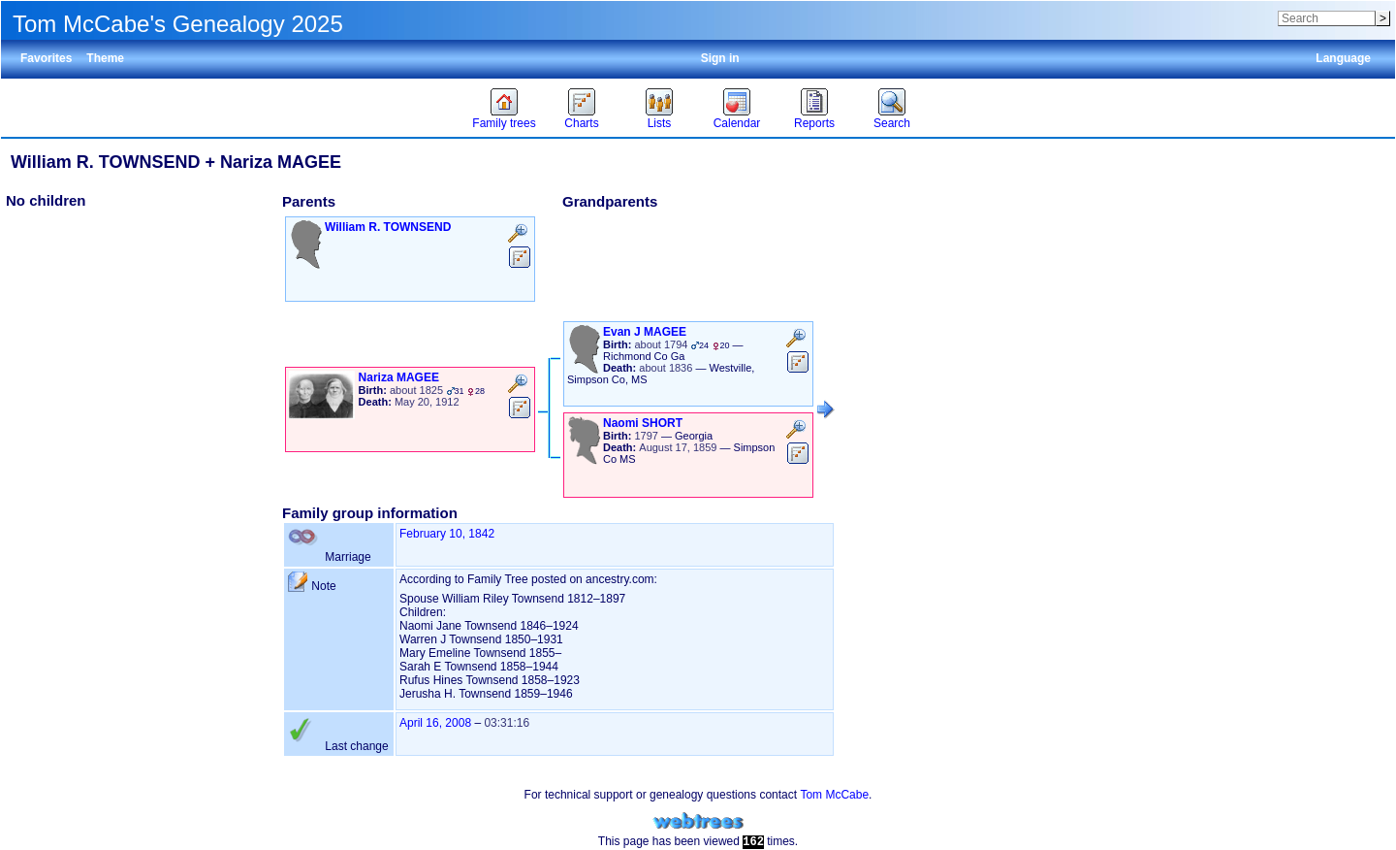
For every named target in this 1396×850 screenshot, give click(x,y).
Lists (660, 123)
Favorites (46, 58)
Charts (581, 123)
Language (1343, 58)
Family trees (503, 123)
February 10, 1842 (446, 533)
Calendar (737, 123)
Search (891, 123)
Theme (105, 58)
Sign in (720, 58)
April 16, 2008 (435, 723)
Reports (814, 123)
